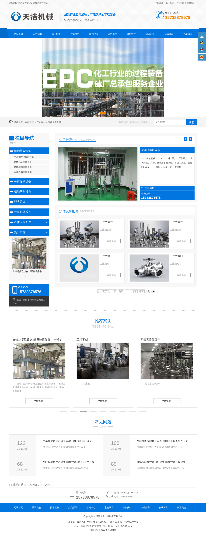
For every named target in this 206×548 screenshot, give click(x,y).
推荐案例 (103, 321)
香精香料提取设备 (23, 172)
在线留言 (190, 3)
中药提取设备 (22, 181)
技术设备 (56, 33)
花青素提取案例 (150, 339)
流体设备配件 (54, 122)
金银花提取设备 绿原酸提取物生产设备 (29, 271)
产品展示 (74, 33)
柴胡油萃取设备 (150, 149)
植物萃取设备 (22, 151)
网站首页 (18, 33)
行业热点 (170, 3)
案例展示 (112, 33)
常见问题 (103, 421)
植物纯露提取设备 (23, 167)
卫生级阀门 (176, 256)
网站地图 (160, 3)
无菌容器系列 (22, 212)
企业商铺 (180, 3)
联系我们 (187, 33)
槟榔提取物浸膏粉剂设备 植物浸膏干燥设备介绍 (163, 462)
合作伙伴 (131, 33)
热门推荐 (19, 232)
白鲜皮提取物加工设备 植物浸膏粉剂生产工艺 (162, 441)
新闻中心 (93, 33)
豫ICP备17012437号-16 (89, 522)
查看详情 (149, 188)
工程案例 (82, 339)
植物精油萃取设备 (23, 162)
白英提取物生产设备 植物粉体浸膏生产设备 (67, 441)
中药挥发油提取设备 (24, 157)
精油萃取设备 (22, 191)
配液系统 (19, 201)
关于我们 (37, 33)
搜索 (191, 122)
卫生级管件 (106, 222)
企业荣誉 (150, 33)
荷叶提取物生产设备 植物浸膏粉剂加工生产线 (68, 462)
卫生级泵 (105, 256)
